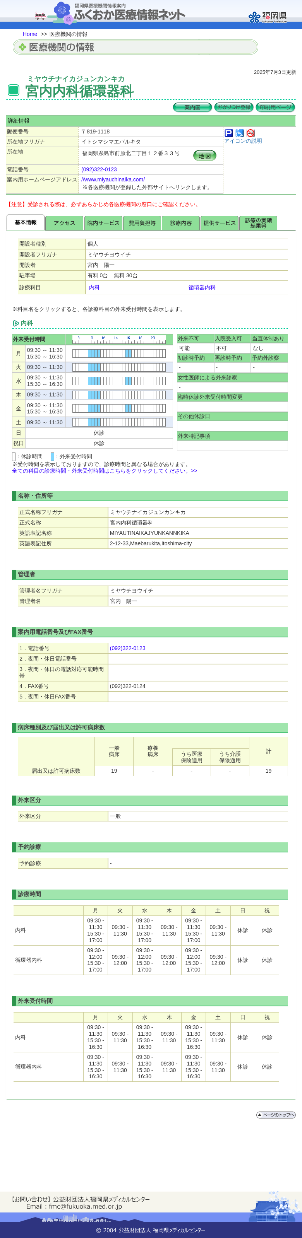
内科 (94, 287)
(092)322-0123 (99, 169)
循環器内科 (202, 287)
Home (30, 34)
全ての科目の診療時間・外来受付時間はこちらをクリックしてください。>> (104, 471)
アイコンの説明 (243, 141)
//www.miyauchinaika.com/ (113, 179)
